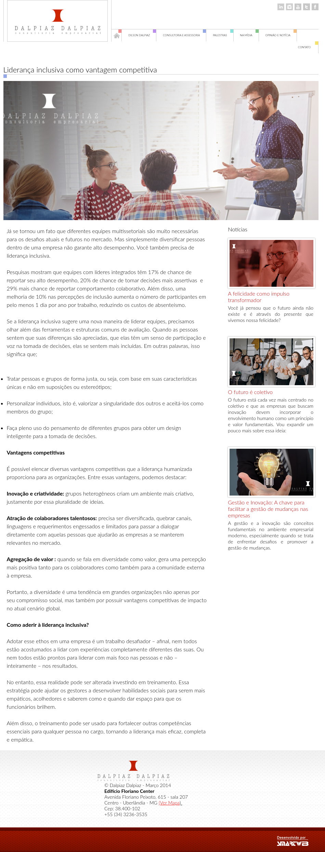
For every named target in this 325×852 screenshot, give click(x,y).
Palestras (223, 35)
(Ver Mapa (169, 803)
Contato (308, 47)
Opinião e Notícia (281, 35)
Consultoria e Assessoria (184, 35)
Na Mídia (249, 35)
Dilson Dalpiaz (142, 35)
